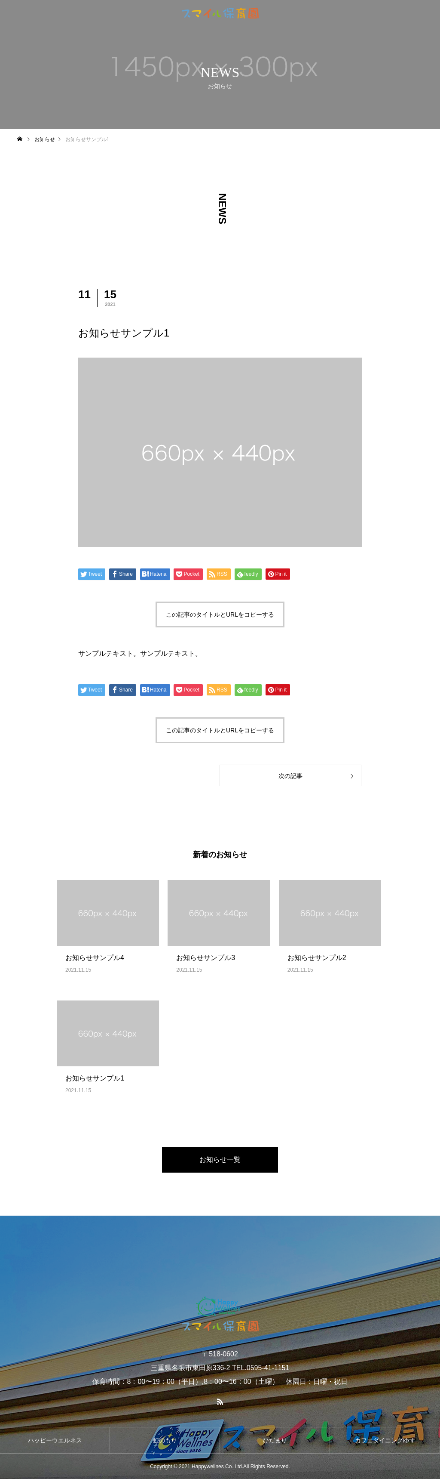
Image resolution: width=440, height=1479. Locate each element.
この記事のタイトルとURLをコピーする (220, 614)
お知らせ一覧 (220, 1159)
